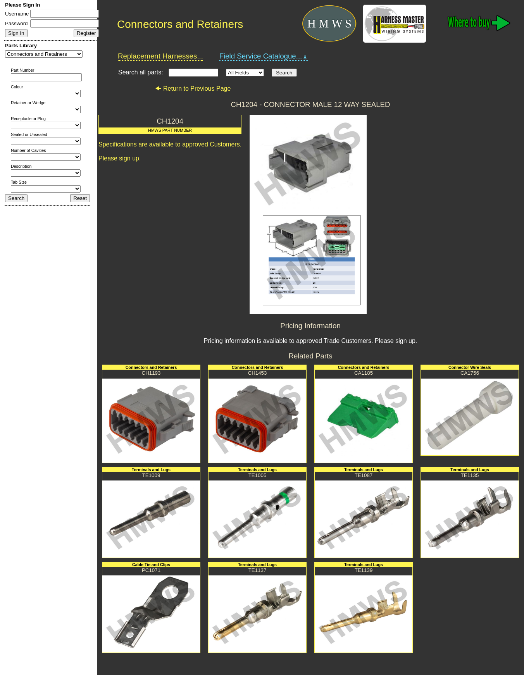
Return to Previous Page (193, 88)
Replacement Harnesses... (160, 56)
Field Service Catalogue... (264, 56)
